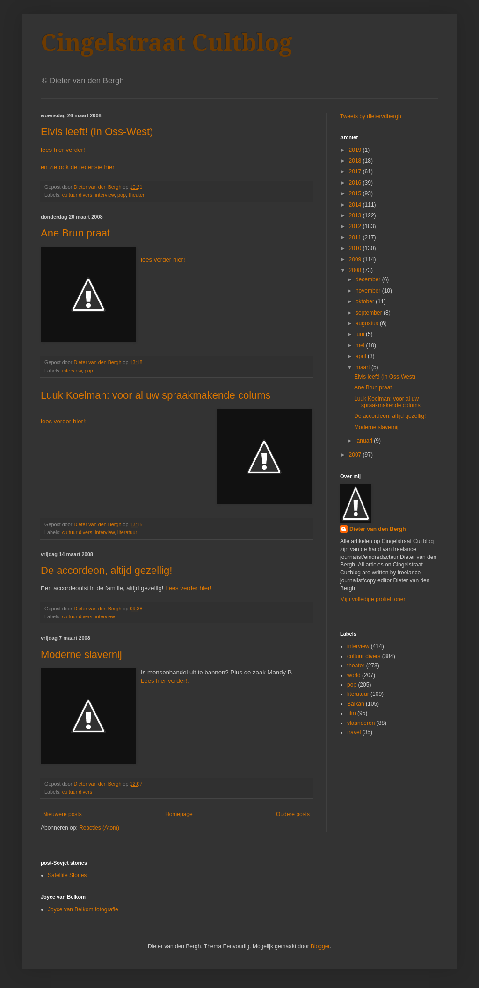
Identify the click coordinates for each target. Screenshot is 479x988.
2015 (356, 193)
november (369, 290)
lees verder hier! (163, 259)
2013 (356, 215)
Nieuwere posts (62, 814)
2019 (356, 150)
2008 (356, 270)
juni (361, 334)
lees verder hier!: (64, 421)
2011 (356, 237)
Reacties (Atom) (99, 827)
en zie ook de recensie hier (78, 167)
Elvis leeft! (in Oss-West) (97, 131)
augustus (368, 323)
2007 (356, 454)
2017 (356, 171)
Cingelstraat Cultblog (166, 43)
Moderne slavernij (81, 654)
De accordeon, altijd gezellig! (106, 570)
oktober (366, 301)
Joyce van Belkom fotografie (83, 909)
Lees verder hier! (188, 588)
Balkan (355, 704)
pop (121, 195)
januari (365, 440)
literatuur (127, 532)
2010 (356, 248)
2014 (356, 204)
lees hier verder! (63, 149)
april (362, 356)
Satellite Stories (67, 875)
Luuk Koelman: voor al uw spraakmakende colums (156, 395)
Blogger (320, 946)
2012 (356, 226)
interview (105, 195)
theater (137, 195)
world (354, 675)
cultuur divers (77, 195)
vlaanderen (361, 723)
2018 (356, 161)
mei (361, 345)
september (370, 312)
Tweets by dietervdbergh (370, 116)
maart (363, 367)
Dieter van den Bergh (377, 529)
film (351, 713)
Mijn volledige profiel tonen (373, 599)
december (369, 279)
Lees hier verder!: (165, 680)
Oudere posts (293, 814)
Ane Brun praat (75, 233)
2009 (356, 259)
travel (354, 732)
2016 (356, 182)
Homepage (179, 814)
